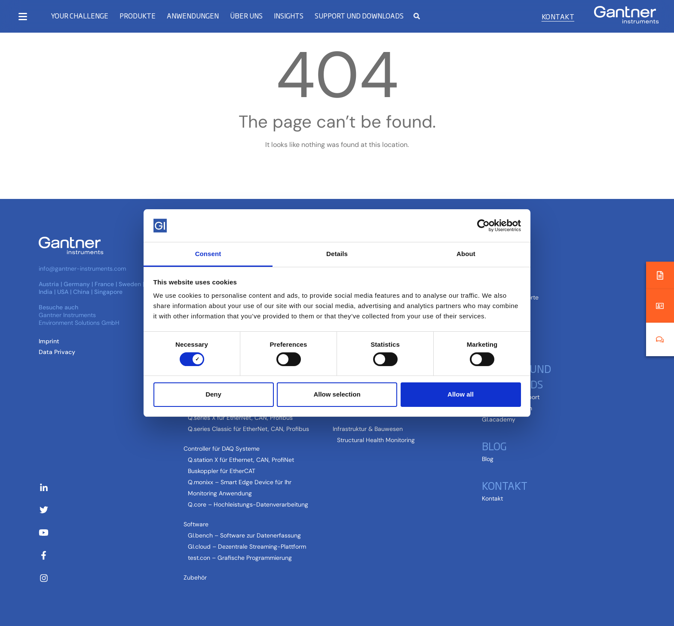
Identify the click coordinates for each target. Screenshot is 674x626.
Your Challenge (79, 15)
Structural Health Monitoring (376, 440)
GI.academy (498, 419)
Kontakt (558, 16)
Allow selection (336, 394)
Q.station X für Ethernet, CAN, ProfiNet (241, 460)
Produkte (137, 15)
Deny (213, 394)
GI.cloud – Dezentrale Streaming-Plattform (247, 546)
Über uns (246, 15)
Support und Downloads (359, 15)
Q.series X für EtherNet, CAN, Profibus (240, 417)
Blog (494, 445)
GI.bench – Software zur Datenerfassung (244, 535)
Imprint (49, 341)
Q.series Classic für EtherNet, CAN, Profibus (248, 429)
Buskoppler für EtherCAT (221, 471)
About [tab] (465, 253)
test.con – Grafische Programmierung (240, 558)
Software (196, 524)
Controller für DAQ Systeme (222, 448)
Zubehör (195, 577)
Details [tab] (337, 253)
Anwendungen (193, 15)
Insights (288, 15)
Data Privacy (57, 352)
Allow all (460, 394)
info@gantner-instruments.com (82, 268)
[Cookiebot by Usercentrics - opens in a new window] (483, 225)
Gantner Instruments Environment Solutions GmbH (79, 319)
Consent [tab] (208, 253)
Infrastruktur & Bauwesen (368, 429)
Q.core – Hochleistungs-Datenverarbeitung (248, 504)
